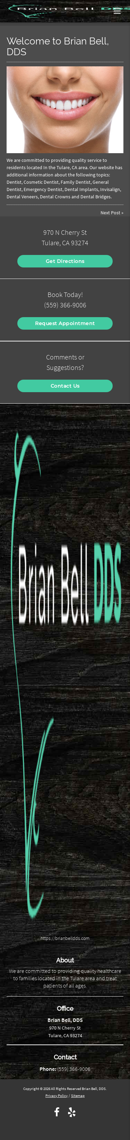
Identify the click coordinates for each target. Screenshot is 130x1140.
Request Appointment (65, 323)
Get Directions (65, 261)
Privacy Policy (56, 1095)
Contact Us (65, 386)
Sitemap (78, 1095)
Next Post (110, 212)
